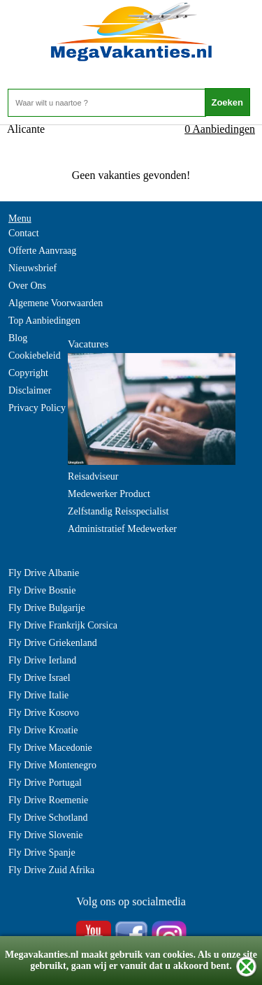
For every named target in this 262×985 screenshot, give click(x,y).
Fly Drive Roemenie (48, 800)
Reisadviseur (93, 476)
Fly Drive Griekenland (52, 643)
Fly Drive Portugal (45, 782)
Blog (17, 338)
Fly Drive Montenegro (52, 765)
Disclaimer (29, 390)
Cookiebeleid (34, 355)
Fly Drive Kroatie (43, 730)
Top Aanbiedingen (44, 320)
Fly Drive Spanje (41, 852)
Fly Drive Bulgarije (46, 608)
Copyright (28, 373)
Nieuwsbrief (32, 268)
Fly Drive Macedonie (50, 747)
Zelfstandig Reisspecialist (118, 511)
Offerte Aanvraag (42, 250)
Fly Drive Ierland (42, 660)
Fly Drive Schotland (48, 817)
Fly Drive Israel (39, 678)
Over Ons (27, 285)
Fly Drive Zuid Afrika (51, 870)
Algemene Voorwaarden (55, 303)
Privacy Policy (37, 408)
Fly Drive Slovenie (45, 835)
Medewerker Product (109, 494)
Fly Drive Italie (38, 695)
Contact (23, 233)
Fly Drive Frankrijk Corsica (62, 625)
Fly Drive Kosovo (43, 712)
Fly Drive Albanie (43, 573)
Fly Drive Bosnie (41, 590)
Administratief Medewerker (122, 529)
